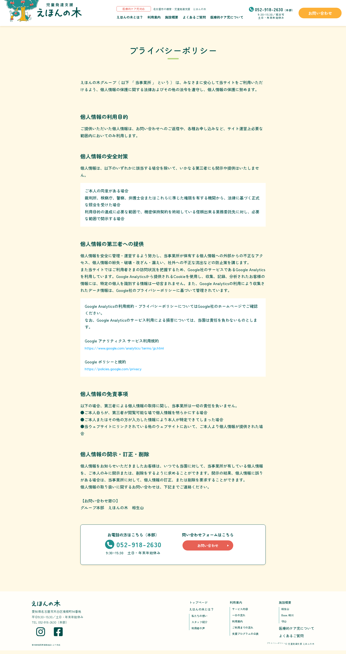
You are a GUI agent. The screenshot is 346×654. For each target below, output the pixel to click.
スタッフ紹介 (201, 624)
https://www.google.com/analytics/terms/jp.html (129, 348)
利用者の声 (199, 631)
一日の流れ (240, 617)
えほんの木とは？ (130, 17)
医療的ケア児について (226, 17)
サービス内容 (241, 610)
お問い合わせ (320, 13)
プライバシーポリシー (269, 647)
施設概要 (171, 17)
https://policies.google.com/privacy (117, 368)
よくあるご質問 (194, 17)
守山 (284, 623)
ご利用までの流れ (244, 630)
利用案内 (154, 17)
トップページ (199, 602)
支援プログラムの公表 (247, 637)
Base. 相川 (288, 617)
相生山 (286, 610)
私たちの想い (201, 617)
